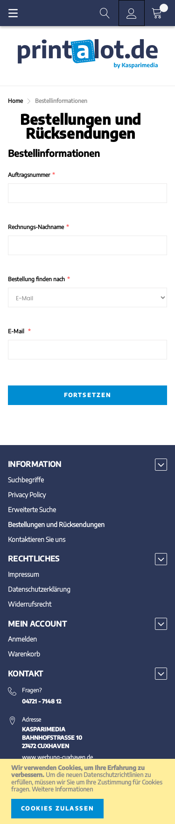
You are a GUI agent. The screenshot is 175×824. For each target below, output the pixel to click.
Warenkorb (24, 654)
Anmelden (22, 639)
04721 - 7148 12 (41, 701)
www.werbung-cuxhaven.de (57, 757)
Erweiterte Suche (32, 509)
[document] (87, 791)
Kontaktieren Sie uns (36, 539)
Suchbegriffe (26, 480)
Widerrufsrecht (29, 604)
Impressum (23, 574)
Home (16, 100)
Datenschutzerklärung (39, 589)
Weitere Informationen (62, 789)
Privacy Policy (27, 495)
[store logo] (88, 54)
